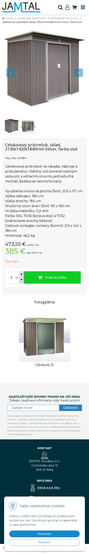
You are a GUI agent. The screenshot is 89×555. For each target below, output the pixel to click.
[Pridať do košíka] (52, 277)
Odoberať (70, 407)
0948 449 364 (48, 488)
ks (17, 277)
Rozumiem (44, 533)
